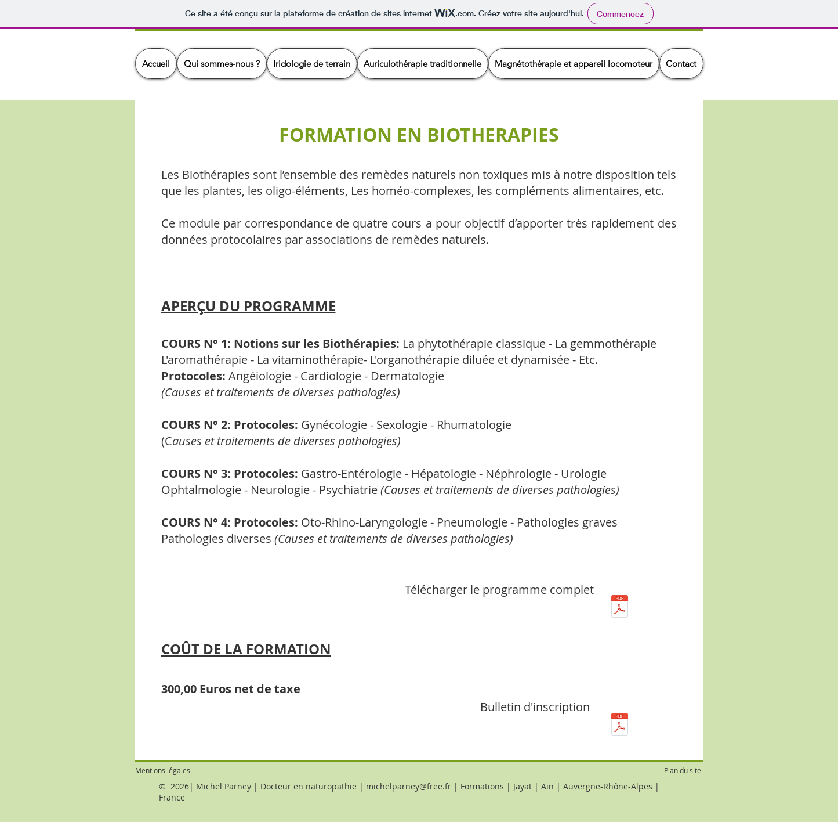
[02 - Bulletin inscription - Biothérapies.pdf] (619, 725)
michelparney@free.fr (408, 786)
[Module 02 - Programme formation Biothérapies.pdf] (619, 608)
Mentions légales (162, 770)
